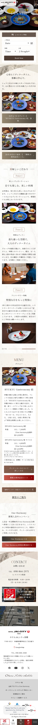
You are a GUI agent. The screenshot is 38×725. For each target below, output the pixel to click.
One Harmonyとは (19, 539)
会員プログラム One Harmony (19, 686)
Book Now (19, 58)
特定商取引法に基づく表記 (12, 613)
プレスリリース (21, 609)
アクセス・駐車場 (13, 722)
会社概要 (11, 609)
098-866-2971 (21, 571)
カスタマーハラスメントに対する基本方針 (18, 616)
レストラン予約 (20, 722)
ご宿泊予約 (28, 722)
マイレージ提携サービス (19, 698)
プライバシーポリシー (11, 620)
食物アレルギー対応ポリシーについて (18, 490)
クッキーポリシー (25, 620)
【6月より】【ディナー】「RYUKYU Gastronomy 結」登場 (18, 118)
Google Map (20, 647)
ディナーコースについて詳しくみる (19, 469)
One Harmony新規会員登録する (19, 545)
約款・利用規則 (26, 613)
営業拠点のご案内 (19, 694)
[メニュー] (35, 722)
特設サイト (4, 723)
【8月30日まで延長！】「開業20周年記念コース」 (18, 155)
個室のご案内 (19, 497)
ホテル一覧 (19, 682)
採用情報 (19, 623)
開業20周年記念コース (19, 477)
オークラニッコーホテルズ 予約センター (19, 690)
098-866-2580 (21, 653)
